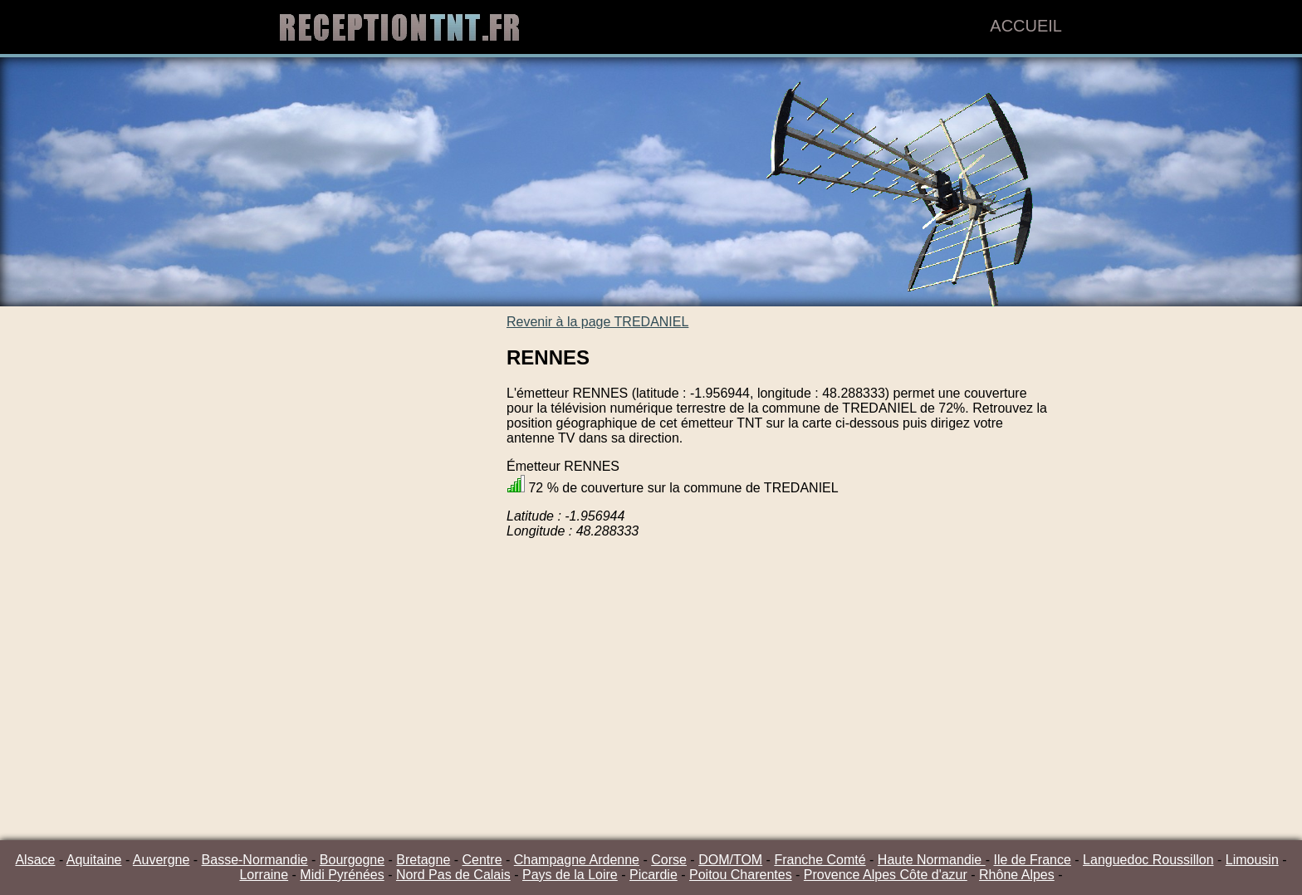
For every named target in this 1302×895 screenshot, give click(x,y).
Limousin (1252, 860)
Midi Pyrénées (342, 875)
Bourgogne (352, 860)
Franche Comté (819, 860)
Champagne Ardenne (576, 860)
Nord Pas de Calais (453, 875)
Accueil (1026, 26)
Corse (669, 860)
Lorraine (263, 875)
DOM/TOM (730, 860)
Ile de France (1031, 860)
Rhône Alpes (1017, 875)
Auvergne (161, 860)
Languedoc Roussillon (1148, 860)
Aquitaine (94, 860)
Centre (482, 860)
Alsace (35, 860)
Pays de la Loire (570, 875)
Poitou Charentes (740, 875)
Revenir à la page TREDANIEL (597, 322)
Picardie (653, 875)
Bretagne (423, 860)
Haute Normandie (932, 860)
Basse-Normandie (255, 860)
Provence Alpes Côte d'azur (885, 875)
